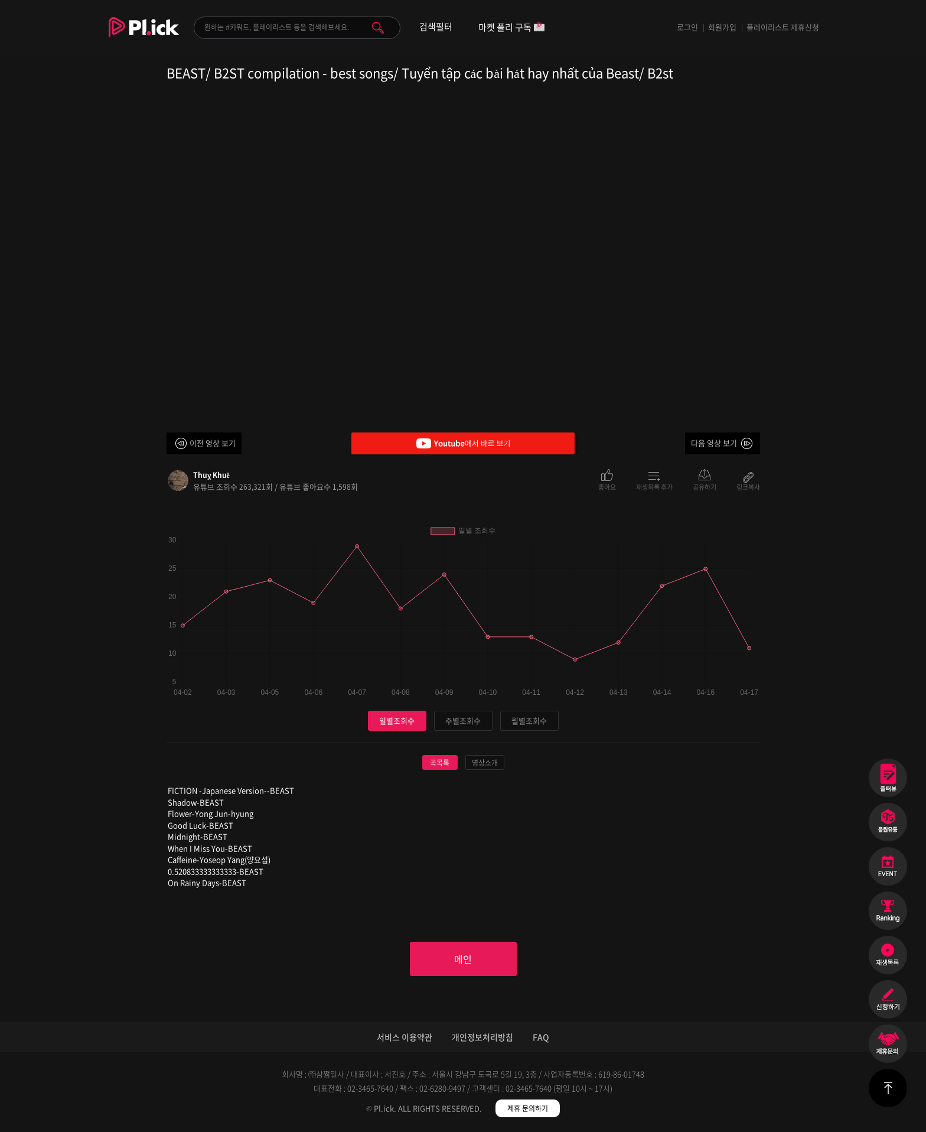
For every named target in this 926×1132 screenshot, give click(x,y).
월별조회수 (529, 720)
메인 (463, 959)
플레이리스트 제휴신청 (782, 26)
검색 (377, 27)
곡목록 (439, 762)
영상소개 (485, 762)
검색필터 (435, 26)
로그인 (687, 26)
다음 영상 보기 (714, 442)
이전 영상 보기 (213, 442)
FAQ (541, 1037)
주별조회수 (463, 720)
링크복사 (748, 486)
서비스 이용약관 (404, 1037)
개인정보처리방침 (482, 1037)
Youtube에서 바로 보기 (463, 443)
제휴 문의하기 (527, 1108)
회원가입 (722, 26)
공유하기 (704, 486)
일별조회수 (397, 720)
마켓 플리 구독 (511, 28)
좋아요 (607, 486)
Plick (144, 36)
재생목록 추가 (654, 486)
